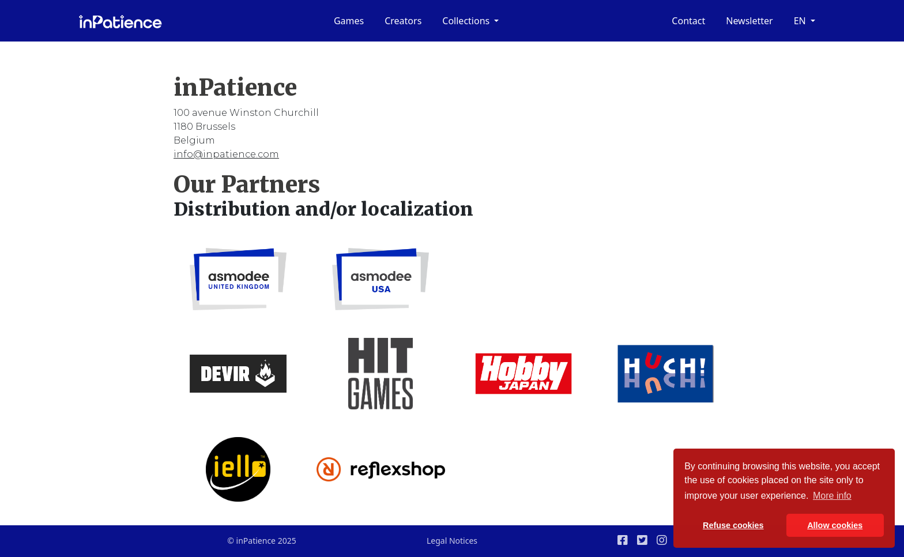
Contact (688, 20)
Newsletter (749, 20)
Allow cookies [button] (834, 525)
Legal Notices (452, 540)
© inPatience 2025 (261, 540)
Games (349, 20)
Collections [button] (467, 20)
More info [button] (832, 495)
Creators (403, 20)
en (801, 20)
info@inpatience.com (226, 154)
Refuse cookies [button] (733, 525)
